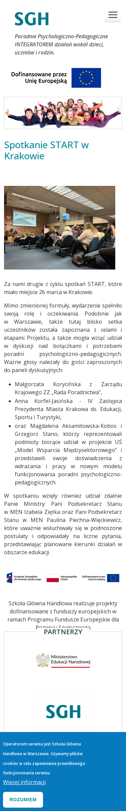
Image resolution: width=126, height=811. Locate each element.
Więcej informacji (24, 786)
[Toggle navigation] (113, 15)
